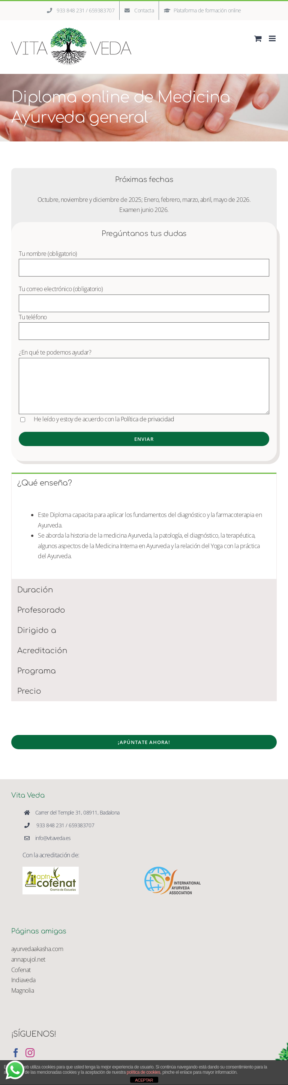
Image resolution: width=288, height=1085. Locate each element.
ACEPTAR (144, 1080)
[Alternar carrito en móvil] (258, 38)
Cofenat (21, 970)
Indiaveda (23, 980)
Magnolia (22, 990)
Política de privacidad (148, 419)
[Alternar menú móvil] (273, 38)
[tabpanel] (144, 536)
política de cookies (143, 1072)
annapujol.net (28, 959)
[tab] (144, 483)
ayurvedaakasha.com (37, 949)
